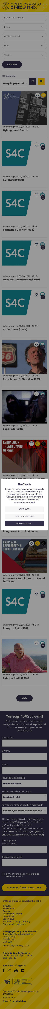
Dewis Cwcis (25, 509)
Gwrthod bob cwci (24, 516)
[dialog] (24, 504)
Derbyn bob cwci (24, 523)
